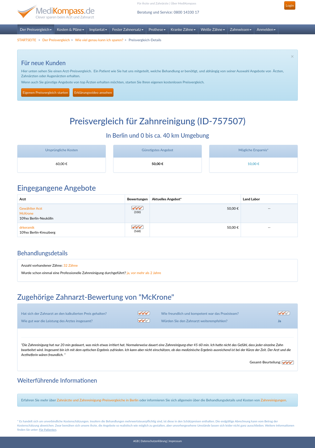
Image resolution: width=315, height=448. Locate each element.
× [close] (292, 56)
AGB (136, 441)
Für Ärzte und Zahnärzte (153, 3)
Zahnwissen (241, 29)
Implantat (98, 29)
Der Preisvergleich (36, 29)
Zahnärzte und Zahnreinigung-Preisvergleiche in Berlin (98, 400)
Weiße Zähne (213, 29)
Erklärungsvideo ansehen (93, 92)
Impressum (175, 441)
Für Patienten (47, 429)
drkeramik (26, 227)
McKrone (26, 213)
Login (290, 5)
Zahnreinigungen (273, 400)
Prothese (157, 29)
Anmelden (266, 29)
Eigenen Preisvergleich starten (45, 92)
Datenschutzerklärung (154, 441)
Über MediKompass (183, 3)
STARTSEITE (26, 40)
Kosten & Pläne (70, 29)
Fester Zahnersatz (127, 29)
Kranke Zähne (183, 29)
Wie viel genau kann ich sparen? (99, 40)
